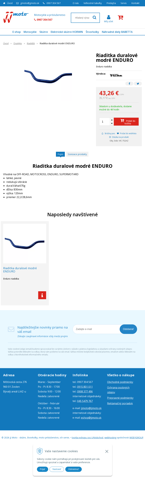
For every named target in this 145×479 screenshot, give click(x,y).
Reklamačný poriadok (120, 403)
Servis (124, 3)
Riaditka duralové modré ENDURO (20, 269)
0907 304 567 (54, 3)
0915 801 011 (85, 386)
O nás (76, 3)
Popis (60, 154)
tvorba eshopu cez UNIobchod (87, 437)
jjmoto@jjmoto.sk (29, 3)
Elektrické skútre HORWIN (67, 32)
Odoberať (128, 329)
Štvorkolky (92, 32)
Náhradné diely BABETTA (117, 32)
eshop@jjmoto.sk (91, 417)
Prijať (42, 469)
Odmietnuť (73, 469)
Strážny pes (108, 133)
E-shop (17, 32)
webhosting (110, 437)
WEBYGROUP (136, 437)
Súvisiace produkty (77, 154)
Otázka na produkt (119, 137)
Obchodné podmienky (120, 382)
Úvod (10, 3)
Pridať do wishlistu (126, 133)
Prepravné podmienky (120, 398)
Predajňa (111, 3)
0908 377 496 (85, 391)
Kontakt (135, 3)
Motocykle (30, 32)
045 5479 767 (85, 401)
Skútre (43, 32)
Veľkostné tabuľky (93, 3)
